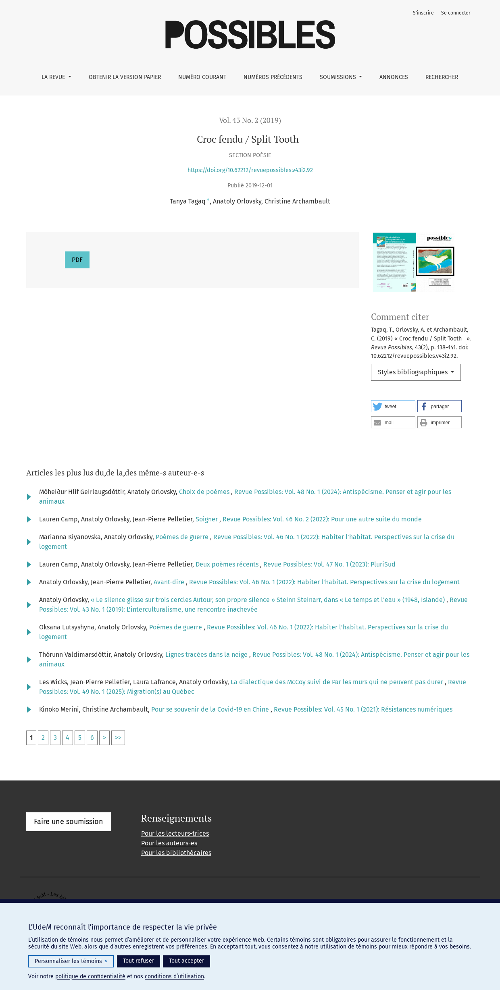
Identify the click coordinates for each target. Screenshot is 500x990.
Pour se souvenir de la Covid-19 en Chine (211, 709)
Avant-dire (170, 582)
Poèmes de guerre (183, 537)
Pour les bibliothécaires (176, 853)
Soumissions (339, 77)
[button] (393, 406)
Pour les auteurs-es (169, 843)
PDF (77, 260)
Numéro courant (202, 77)
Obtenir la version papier (125, 77)
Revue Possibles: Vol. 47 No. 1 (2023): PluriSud (329, 564)
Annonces (393, 77)
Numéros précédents (273, 77)
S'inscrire (423, 13)
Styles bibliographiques (413, 372)
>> (118, 737)
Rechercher (441, 77)
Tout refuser (138, 960)
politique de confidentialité (90, 976)
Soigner (207, 519)
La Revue (54, 77)
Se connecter (456, 13)
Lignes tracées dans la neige (207, 654)
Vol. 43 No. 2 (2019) (250, 120)
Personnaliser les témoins (71, 961)
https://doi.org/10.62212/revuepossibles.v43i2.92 (250, 170)
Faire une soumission (68, 821)
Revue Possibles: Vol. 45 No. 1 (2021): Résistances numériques (363, 709)
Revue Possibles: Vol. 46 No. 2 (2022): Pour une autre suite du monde (322, 519)
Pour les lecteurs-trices (175, 833)
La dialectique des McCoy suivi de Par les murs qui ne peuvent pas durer (338, 682)
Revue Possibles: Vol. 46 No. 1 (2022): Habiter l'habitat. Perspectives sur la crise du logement (324, 582)
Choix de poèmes (205, 492)
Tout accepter (186, 960)
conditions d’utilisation (174, 976)
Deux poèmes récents (228, 564)
